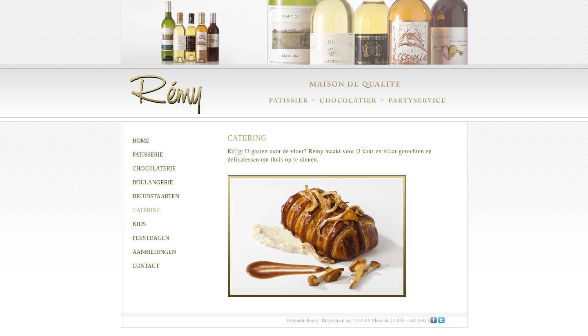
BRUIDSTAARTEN (156, 196)
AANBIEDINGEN (154, 252)
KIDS (139, 224)
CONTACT (146, 266)
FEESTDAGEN (151, 238)
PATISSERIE (148, 155)
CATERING (147, 210)
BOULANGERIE (153, 182)
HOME (141, 141)
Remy (165, 94)
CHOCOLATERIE (154, 169)
